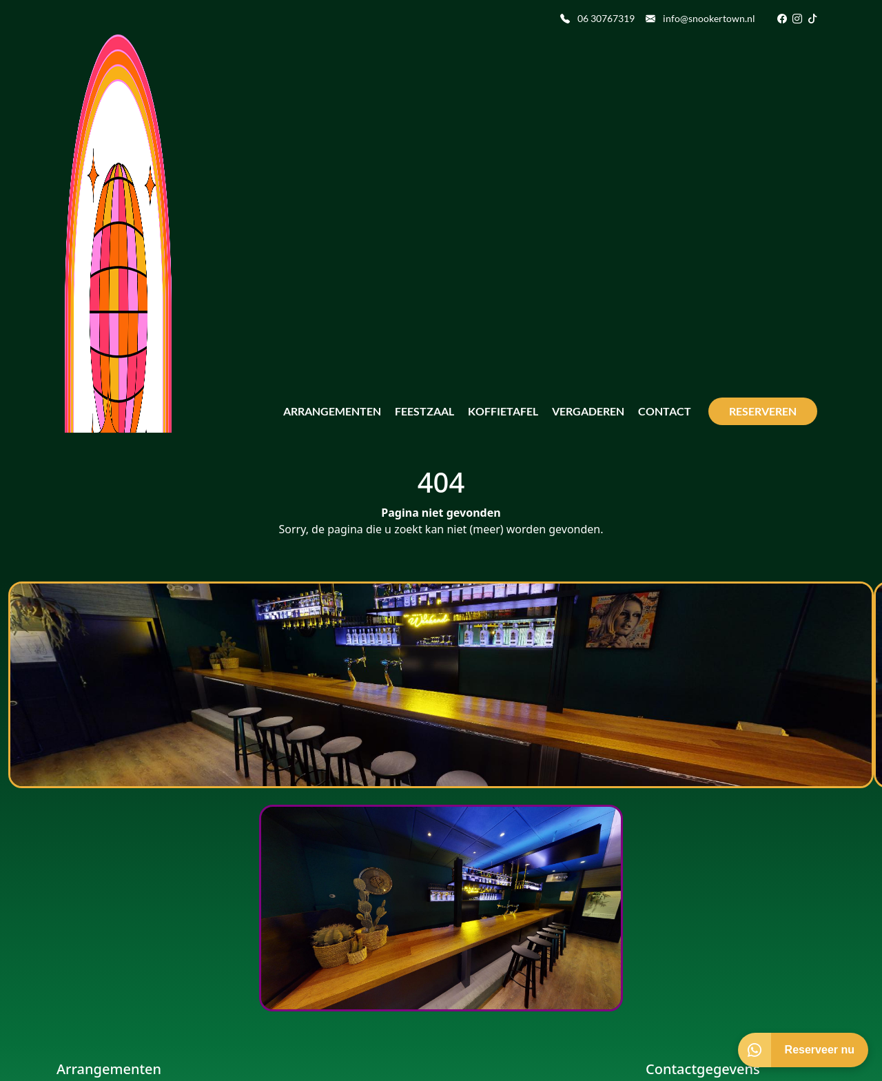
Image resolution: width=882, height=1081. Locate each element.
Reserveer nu (819, 1050)
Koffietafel (503, 411)
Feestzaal (424, 411)
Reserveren (763, 411)
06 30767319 (597, 18)
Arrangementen (332, 411)
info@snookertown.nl (700, 18)
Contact (664, 411)
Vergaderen (588, 411)
